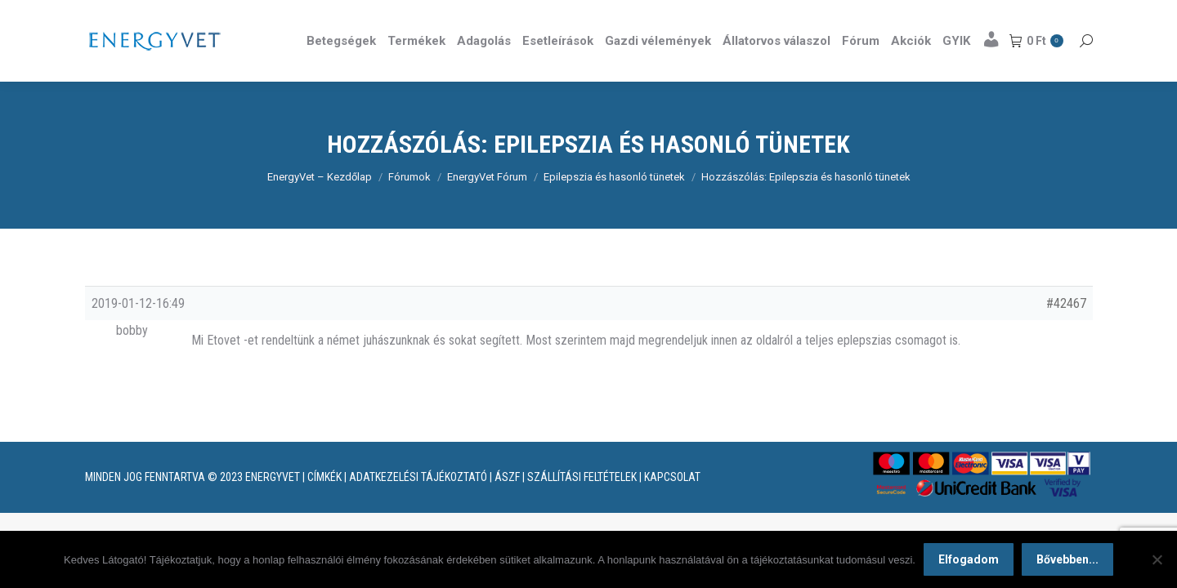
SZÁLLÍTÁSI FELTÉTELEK (582, 506)
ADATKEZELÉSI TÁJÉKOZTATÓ (418, 506)
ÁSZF (507, 506)
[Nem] (1156, 559)
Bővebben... (1067, 559)
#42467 (1066, 333)
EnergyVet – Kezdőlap (319, 206)
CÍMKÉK (324, 506)
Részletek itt (1051, 14)
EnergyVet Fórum (487, 206)
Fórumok (409, 206)
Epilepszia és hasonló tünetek (614, 206)
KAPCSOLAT (672, 506)
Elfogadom (968, 559)
